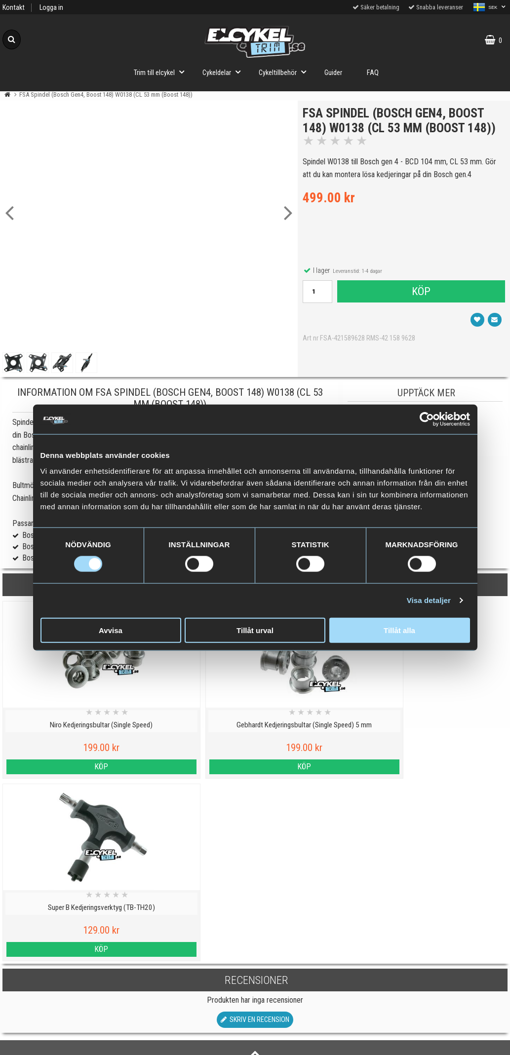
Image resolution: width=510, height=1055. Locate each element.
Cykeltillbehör (285, 71)
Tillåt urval (255, 630)
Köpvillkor (64, 985)
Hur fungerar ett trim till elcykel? (191, 985)
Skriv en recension (255, 837)
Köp (420, 308)
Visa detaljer (429, 600)
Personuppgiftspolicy (64, 917)
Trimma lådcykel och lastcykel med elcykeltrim (191, 1013)
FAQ (373, 73)
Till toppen (255, 877)
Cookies (64, 940)
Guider (333, 73)
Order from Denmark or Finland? (191, 1042)
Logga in (51, 7)
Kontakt (13, 7)
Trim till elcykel (162, 71)
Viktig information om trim (191, 917)
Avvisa (110, 630)
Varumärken (63, 962)
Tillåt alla (399, 630)
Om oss (64, 1008)
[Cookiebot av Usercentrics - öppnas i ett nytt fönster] (427, 419)
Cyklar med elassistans (191, 962)
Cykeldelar (224, 71)
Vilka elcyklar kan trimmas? (191, 940)
